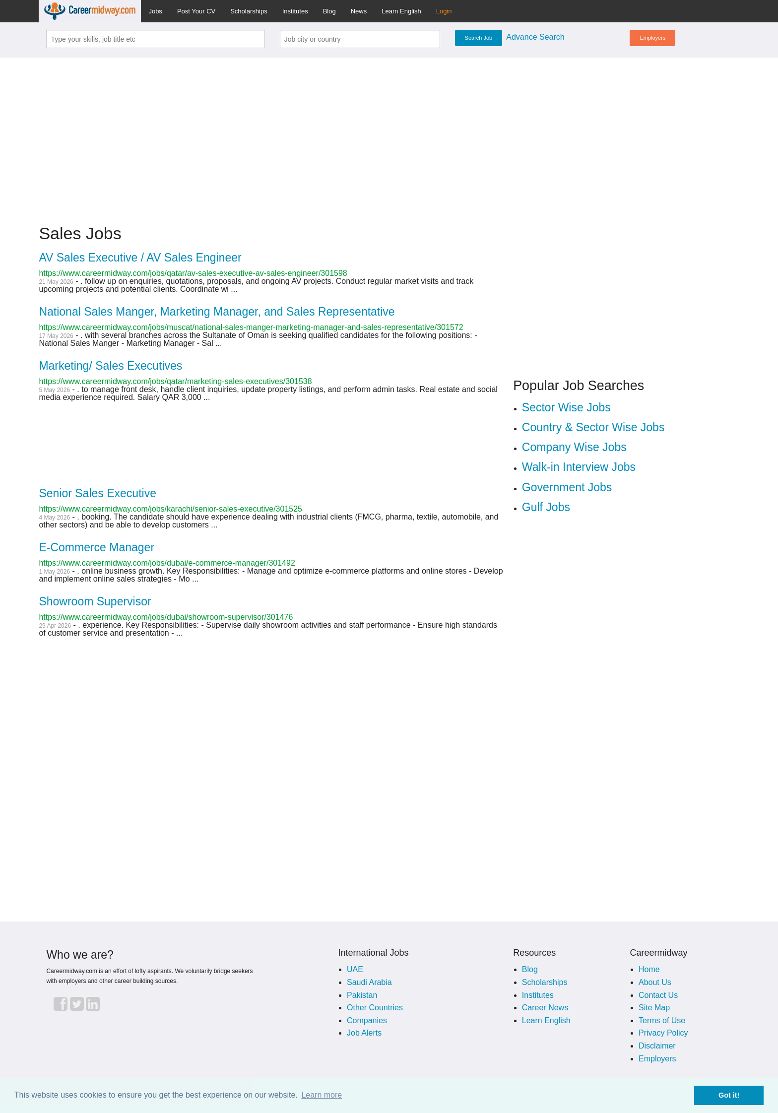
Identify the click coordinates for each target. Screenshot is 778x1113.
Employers (652, 38)
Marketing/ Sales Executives (110, 365)
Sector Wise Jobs (566, 407)
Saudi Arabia (369, 982)
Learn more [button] (321, 1095)
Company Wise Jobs (574, 447)
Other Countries (375, 1007)
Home (649, 969)
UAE (355, 969)
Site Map (654, 1007)
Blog (329, 11)
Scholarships (248, 11)
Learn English (401, 11)
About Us (655, 982)
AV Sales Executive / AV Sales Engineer (140, 257)
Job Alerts (364, 1033)
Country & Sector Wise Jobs (593, 427)
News (359, 11)
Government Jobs (567, 487)
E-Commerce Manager (96, 547)
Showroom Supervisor (95, 601)
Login (444, 11)
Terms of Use (662, 1020)
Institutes (295, 11)
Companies (367, 1020)
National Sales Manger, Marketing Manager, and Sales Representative (216, 311)
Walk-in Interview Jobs (579, 466)
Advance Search (535, 37)
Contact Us (658, 995)
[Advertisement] (389, 134)
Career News (545, 1007)
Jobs (155, 11)
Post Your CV (196, 11)
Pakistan (362, 995)
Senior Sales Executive (97, 493)
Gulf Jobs (546, 507)
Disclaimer (657, 1046)
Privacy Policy (663, 1033)
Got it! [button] (728, 1095)
